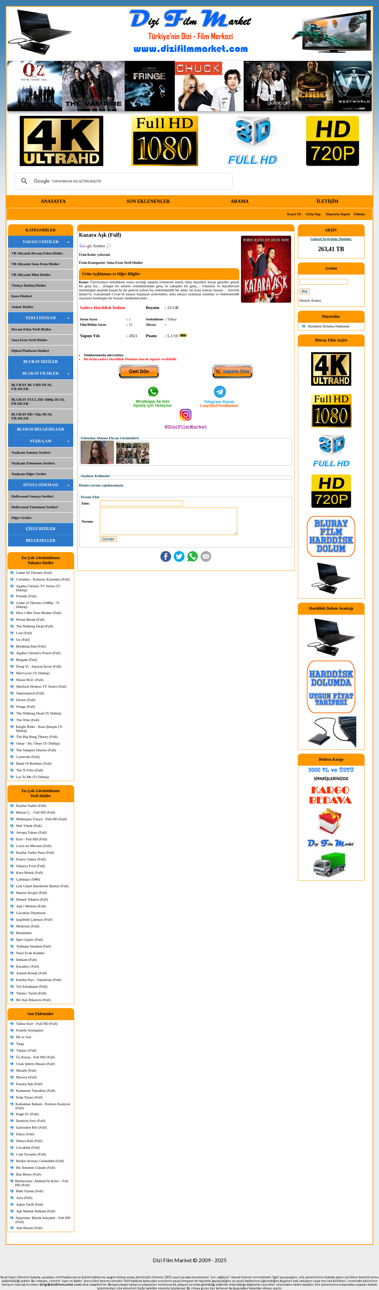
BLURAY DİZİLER (40, 361)
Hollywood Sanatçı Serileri (32, 496)
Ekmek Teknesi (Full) (32, 899)
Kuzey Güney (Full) (31, 859)
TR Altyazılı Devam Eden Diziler (37, 253)
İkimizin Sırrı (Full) (30, 1121)
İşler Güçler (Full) (29, 939)
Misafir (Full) (26, 1070)
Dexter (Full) (25, 700)
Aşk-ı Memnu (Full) (31, 906)
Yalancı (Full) (26, 1050)
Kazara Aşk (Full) (29, 1084)
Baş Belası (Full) (28, 1174)
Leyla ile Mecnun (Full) (33, 846)
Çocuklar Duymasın (30, 913)
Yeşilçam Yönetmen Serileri (33, 463)
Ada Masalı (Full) (29, 1228)
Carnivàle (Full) (28, 757)
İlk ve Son (23, 1037)
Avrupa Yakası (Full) (31, 832)
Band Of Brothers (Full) (33, 763)
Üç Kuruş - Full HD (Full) (35, 1057)
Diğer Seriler (21, 518)
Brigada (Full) (26, 660)
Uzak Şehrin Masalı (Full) (35, 1064)
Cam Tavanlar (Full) (31, 1154)
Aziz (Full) (24, 1198)
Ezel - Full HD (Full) (31, 839)
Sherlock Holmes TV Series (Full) (41, 686)
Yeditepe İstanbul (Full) (33, 946)
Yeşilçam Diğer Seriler (28, 474)
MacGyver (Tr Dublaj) (32, 673)
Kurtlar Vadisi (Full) (31, 806)
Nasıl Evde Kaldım (30, 953)
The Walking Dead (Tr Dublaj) (38, 713)
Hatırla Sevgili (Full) (31, 893)
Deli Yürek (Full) (29, 826)
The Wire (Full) (27, 720)
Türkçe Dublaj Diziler (28, 285)
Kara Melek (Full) (29, 872)
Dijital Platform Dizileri (30, 351)
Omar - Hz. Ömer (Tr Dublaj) (37, 743)
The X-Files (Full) (29, 770)
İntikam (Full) (26, 960)
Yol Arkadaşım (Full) (31, 986)
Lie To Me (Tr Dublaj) (32, 777)
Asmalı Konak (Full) (31, 973)
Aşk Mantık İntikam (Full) (35, 1211)
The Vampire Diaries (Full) (36, 750)
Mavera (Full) (26, 1077)
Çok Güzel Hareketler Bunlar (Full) (42, 886)
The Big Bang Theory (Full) (36, 737)
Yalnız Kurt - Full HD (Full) (36, 1023)
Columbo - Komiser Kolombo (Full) (43, 579)
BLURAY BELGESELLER (40, 429)
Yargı (20, 1044)
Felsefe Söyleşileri (29, 1030)
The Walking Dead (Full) (34, 626)
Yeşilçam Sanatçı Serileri (30, 452)
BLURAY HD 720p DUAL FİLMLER (32, 416)
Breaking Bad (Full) (31, 646)
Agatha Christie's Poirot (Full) (38, 653)
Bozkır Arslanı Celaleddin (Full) (40, 1161)
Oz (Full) (23, 639)
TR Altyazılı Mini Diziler (30, 275)
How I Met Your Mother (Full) (38, 613)
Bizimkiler (24, 933)
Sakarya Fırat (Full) (30, 866)
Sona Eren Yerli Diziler (29, 340)
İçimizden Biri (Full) (31, 1127)
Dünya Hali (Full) (29, 1141)
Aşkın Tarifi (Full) (29, 1204)
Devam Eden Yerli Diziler (31, 329)
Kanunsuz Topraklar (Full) (35, 1090)
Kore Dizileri (21, 296)
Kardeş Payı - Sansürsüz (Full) (38, 980)
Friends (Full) (26, 596)
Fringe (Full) (25, 706)
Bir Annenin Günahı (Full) (35, 1167)
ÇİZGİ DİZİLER (40, 528)
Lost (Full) (24, 633)
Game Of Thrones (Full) (34, 573)
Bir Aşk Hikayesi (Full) (33, 1000)
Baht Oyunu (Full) (29, 1191)
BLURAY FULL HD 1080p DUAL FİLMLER (38, 401)
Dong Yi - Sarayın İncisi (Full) (38, 666)
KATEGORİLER (41, 230)
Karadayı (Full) (27, 966)
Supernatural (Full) (30, 693)
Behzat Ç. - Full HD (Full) (35, 812)
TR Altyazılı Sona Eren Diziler (35, 264)
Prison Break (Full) (30, 619)
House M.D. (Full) (29, 680)
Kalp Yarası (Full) (29, 1097)
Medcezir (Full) (27, 926)
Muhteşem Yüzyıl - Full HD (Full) (41, 819)
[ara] (123, 181)
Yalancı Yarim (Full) (31, 993)
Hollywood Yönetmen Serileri (34, 507)
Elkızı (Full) (25, 1134)
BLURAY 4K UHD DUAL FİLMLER (31, 387)
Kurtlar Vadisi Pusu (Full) (35, 852)
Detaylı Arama (310, 300)
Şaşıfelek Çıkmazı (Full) (34, 919)
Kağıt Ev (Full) (27, 1114)
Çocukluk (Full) (28, 1147)
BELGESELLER (40, 540)
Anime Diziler (22, 307)
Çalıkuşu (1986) (28, 879)
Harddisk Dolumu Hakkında (329, 326)
